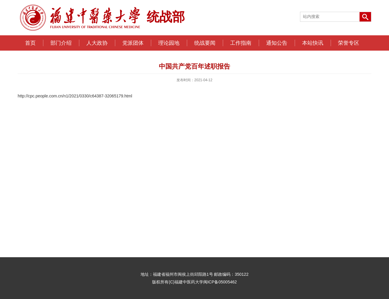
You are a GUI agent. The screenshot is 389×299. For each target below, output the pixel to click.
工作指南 (240, 43)
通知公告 (276, 43)
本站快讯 (312, 43)
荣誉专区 (348, 43)
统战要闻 (204, 43)
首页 (30, 43)
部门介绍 (61, 43)
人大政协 (97, 43)
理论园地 (168, 43)
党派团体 (133, 43)
